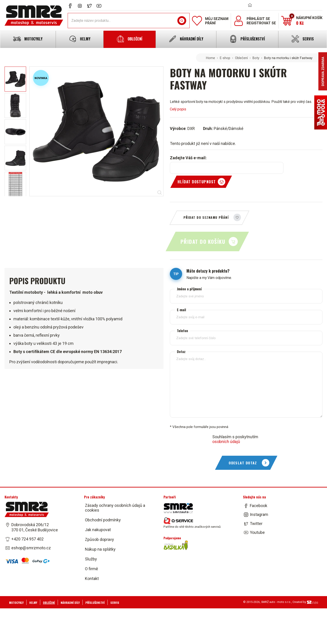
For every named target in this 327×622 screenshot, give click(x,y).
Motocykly (16, 602)
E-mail (181, 309)
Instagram (259, 514)
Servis (114, 602)
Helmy (33, 602)
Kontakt (92, 578)
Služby (91, 559)
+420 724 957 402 (27, 539)
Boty (256, 58)
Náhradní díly (70, 602)
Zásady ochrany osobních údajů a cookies (115, 508)
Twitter (256, 523)
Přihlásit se (258, 19)
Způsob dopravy (99, 539)
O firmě (91, 568)
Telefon (182, 330)
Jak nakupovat (98, 529)
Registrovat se (261, 23)
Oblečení (241, 58)
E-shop (225, 58)
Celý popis (178, 109)
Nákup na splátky (100, 549)
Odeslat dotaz (243, 462)
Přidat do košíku (203, 241)
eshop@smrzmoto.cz (31, 547)
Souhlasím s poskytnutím (235, 439)
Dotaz (181, 351)
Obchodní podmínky (103, 520)
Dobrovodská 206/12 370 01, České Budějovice (34, 527)
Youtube (257, 532)
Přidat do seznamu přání (206, 217)
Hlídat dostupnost (197, 181)
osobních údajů (226, 441)
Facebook (258, 505)
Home (210, 58)
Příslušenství (95, 602)
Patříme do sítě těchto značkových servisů (192, 523)
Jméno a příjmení (189, 288)
